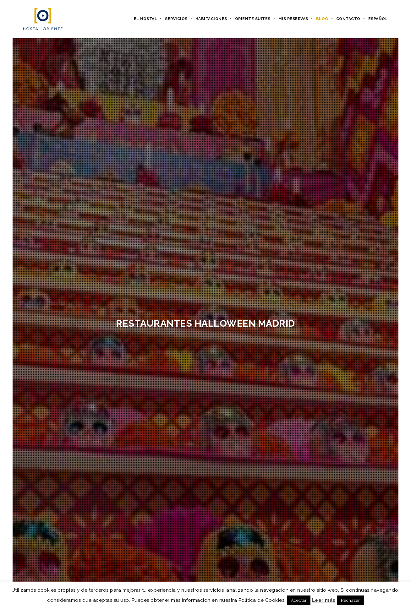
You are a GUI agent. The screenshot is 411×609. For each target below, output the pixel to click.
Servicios (176, 19)
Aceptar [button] (299, 600)
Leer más (324, 600)
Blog (322, 19)
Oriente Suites (253, 19)
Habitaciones (211, 19)
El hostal (145, 19)
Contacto (348, 19)
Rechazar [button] (350, 600)
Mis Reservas (293, 19)
